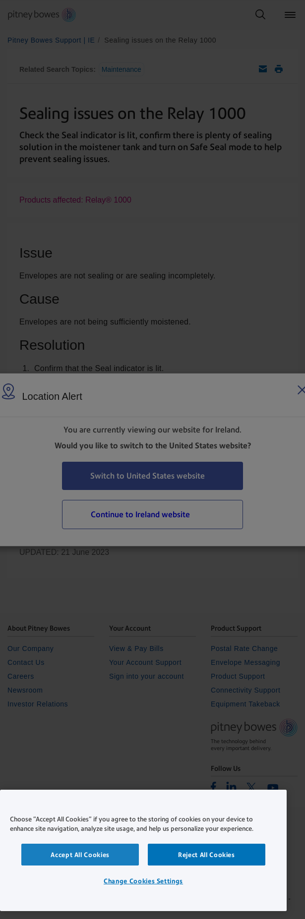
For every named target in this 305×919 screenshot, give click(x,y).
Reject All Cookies (206, 855)
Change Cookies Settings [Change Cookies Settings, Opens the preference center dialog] (143, 881)
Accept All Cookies (80, 855)
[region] (143, 850)
